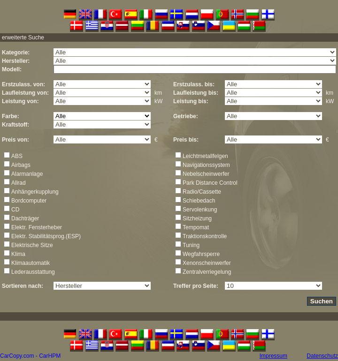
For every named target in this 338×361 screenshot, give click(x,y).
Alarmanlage (27, 174)
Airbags (21, 165)
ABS (17, 156)
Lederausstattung (33, 272)
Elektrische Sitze (32, 245)
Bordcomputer (28, 200)
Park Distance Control (210, 183)
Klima (18, 254)
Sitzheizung (197, 218)
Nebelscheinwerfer (206, 174)
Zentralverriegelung (207, 272)
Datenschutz (322, 356)
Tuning (191, 245)
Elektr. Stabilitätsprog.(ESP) (46, 236)
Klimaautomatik (30, 263)
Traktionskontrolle (205, 236)
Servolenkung (200, 209)
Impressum (273, 356)
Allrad (18, 183)
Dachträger (25, 218)
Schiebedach (199, 200)
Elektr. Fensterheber (36, 227)
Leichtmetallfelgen (205, 156)
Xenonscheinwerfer (207, 263)
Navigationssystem (206, 165)
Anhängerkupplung (35, 191)
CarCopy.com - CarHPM (30, 356)
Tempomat (196, 227)
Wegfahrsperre (201, 254)
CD (15, 209)
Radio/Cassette (202, 191)
